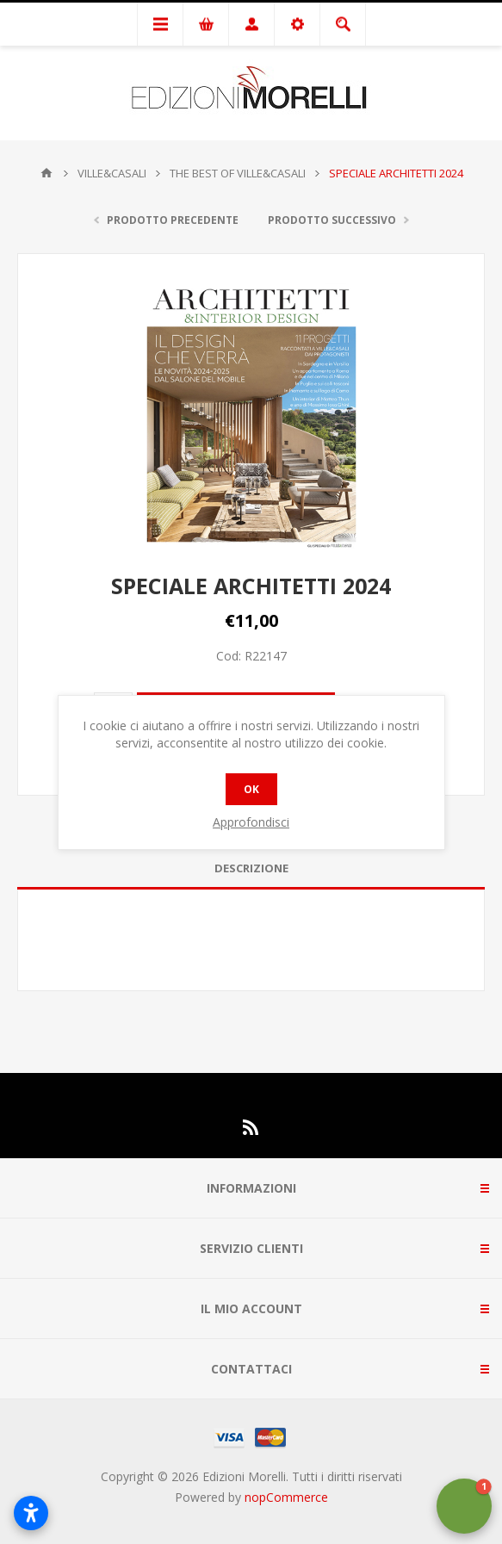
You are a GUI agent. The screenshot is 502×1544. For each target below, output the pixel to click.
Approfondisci (251, 822)
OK (251, 789)
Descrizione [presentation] (251, 868)
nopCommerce (286, 1497)
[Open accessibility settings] (31, 1513)
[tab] (251, 868)
